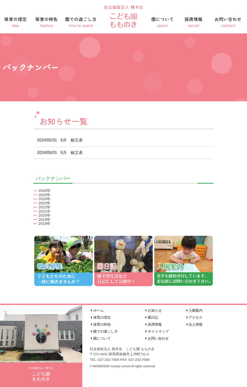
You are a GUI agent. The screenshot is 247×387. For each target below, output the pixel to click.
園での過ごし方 (80, 22)
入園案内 (194, 310)
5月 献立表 (58, 152)
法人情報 (194, 324)
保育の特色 (47, 22)
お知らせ (154, 310)
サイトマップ (157, 331)
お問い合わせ (228, 22)
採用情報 (193, 22)
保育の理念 (15, 22)
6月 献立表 (58, 140)
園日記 (152, 317)
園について (163, 22)
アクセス (194, 317)
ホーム (97, 310)
